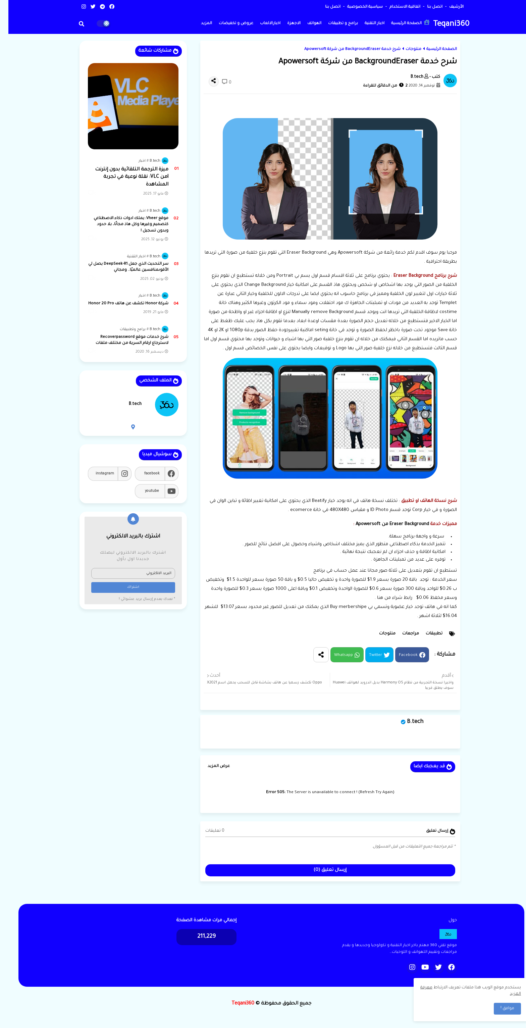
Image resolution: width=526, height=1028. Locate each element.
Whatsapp (335, 655)
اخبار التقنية (366, 23)
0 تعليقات (206, 831)
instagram (96, 474)
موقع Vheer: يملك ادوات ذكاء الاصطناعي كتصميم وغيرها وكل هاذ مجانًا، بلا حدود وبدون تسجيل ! (122, 224)
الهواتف (306, 23)
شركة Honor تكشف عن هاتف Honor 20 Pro (120, 304)
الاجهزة (285, 23)
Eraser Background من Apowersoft (384, 524)
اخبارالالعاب (262, 23)
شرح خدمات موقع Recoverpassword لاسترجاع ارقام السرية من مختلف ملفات (123, 340)
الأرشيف (447, 7)
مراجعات (402, 633)
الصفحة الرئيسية (402, 22)
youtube (144, 491)
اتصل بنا (426, 7)
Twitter (367, 655)
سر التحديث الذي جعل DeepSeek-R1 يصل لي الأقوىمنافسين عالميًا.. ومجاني (120, 267)
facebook (143, 474)
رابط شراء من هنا (386, 598)
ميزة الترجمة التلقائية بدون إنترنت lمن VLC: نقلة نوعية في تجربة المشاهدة (123, 177)
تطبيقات (425, 633)
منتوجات (405, 49)
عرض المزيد (210, 766)
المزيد (198, 23)
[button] (73, 24)
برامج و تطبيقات (335, 23)
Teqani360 (443, 24)
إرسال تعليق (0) (321, 870)
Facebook (399, 655)
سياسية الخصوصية (356, 7)
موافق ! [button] (499, 1008)
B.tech (407, 722)
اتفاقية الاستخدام (396, 7)
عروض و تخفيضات (227, 23)
